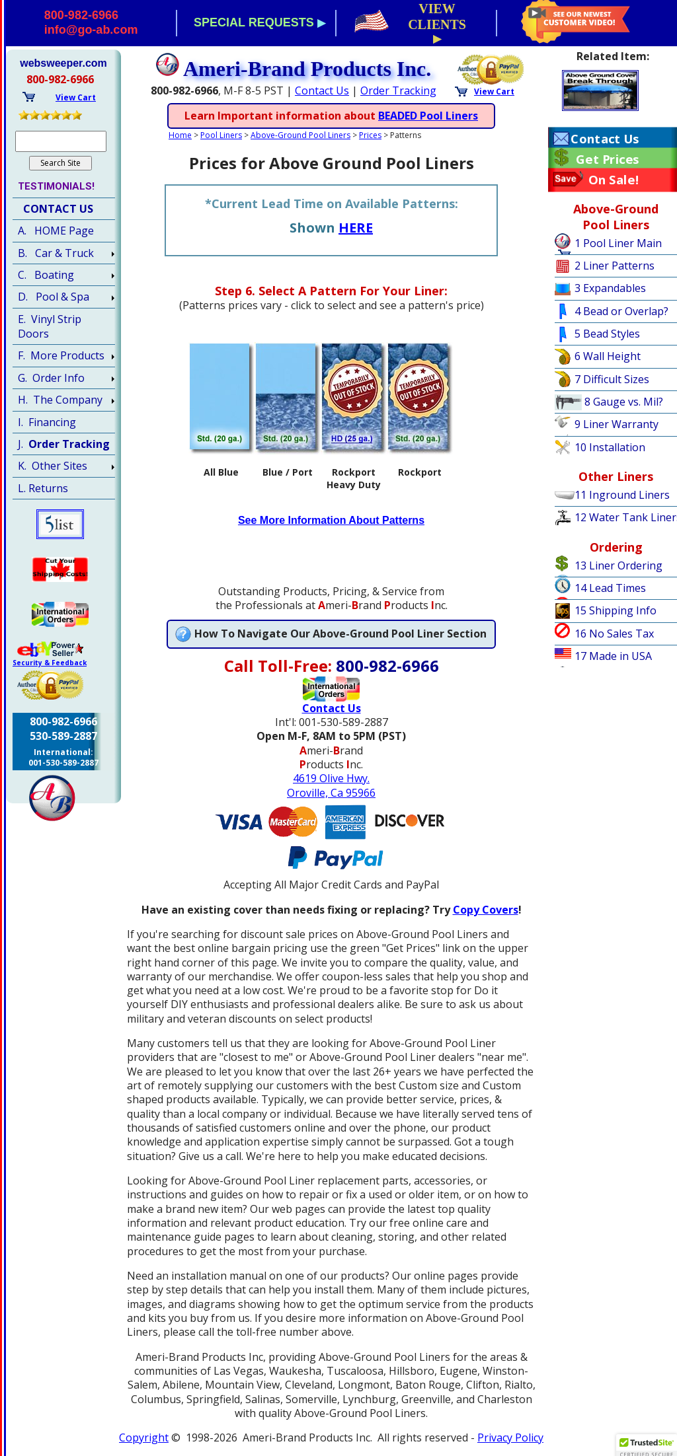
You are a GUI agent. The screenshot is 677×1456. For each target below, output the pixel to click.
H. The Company (60, 399)
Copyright (144, 1437)
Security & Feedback (50, 662)
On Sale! (613, 179)
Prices (370, 135)
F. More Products (61, 355)
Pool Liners (221, 135)
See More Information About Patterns (331, 520)
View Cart (494, 91)
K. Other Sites (52, 465)
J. (64, 444)
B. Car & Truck (56, 253)
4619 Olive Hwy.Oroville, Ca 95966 (331, 785)
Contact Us (322, 90)
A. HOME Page (56, 230)
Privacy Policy (510, 1437)
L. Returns (43, 488)
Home (180, 135)
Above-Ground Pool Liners (300, 135)
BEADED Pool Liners (428, 115)
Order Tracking (398, 90)
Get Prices (607, 159)
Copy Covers (485, 909)
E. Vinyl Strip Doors (49, 326)
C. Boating (46, 275)
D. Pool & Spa (53, 296)
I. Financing (47, 422)
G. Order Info (51, 378)
